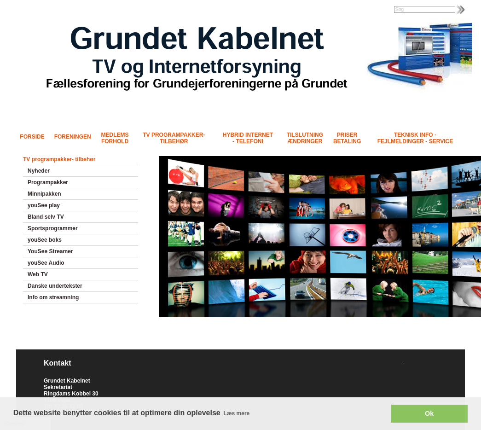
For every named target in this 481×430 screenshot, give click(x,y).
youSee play (44, 205)
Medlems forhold (115, 138)
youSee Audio (46, 263)
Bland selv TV (46, 217)
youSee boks (45, 240)
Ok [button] (429, 413)
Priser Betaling (347, 138)
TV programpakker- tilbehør (174, 138)
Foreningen (72, 137)
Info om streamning (53, 297)
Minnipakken (44, 194)
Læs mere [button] (237, 413)
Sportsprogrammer (53, 228)
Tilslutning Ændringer (305, 138)
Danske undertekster (55, 286)
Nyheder (39, 171)
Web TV (38, 274)
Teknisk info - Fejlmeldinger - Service (415, 138)
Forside (32, 137)
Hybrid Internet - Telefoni (248, 138)
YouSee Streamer (50, 251)
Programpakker (48, 182)
